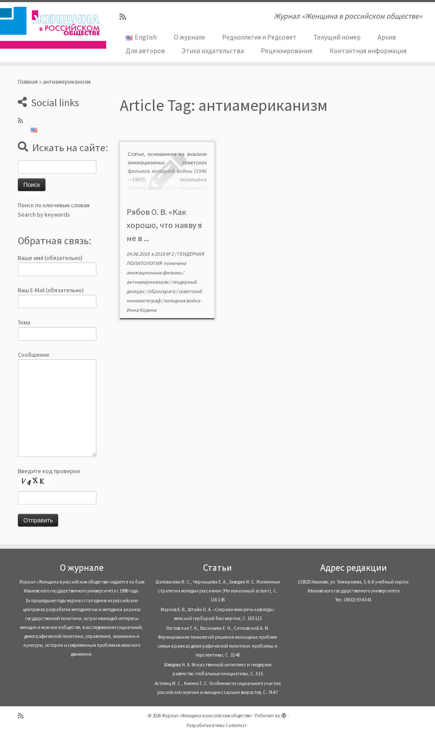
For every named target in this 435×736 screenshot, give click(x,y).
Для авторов (145, 50)
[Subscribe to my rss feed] (125, 17)
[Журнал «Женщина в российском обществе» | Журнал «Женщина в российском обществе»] (51, 27)
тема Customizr (230, 725)
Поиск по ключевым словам (54, 205)
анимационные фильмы (154, 272)
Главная (28, 81)
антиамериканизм (148, 282)
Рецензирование (287, 50)
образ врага (162, 291)
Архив (387, 37)
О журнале (189, 37)
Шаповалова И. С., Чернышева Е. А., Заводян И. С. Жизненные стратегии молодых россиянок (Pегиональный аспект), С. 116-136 (217, 591)
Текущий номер (337, 37)
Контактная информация (368, 50)
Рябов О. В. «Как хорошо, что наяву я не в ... (164, 224)
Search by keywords (44, 214)
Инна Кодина (141, 310)
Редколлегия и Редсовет (259, 37)
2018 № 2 (165, 254)
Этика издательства (213, 50)
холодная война (182, 300)
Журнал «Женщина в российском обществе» (207, 716)
